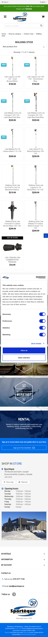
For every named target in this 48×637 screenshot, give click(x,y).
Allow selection (24, 358)
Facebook (14, 594)
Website (24, 482)
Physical (7, 632)
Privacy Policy (25, 634)
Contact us (6, 573)
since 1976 (18, 628)
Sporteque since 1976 (24, 618)
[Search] (24, 26)
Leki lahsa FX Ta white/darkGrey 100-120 (35, 151)
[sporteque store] (24, 526)
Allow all (24, 350)
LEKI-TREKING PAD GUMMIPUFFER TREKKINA (12, 259)
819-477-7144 (18, 579)
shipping (26, 632)
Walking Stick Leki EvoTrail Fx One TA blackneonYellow (12, 187)
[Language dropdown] (43, 2)
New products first (24, 47)
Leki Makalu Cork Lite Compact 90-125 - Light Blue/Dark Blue (36, 115)
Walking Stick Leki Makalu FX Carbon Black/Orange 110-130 (35, 224)
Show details (36, 343)
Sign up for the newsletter (24, 448)
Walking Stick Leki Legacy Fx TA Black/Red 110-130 (35, 187)
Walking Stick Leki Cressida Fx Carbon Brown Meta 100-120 (12, 223)
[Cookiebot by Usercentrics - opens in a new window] (35, 277)
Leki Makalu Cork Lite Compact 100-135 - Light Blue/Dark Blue (12, 115)
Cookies (33, 634)
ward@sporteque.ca (16, 586)
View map (10, 482)
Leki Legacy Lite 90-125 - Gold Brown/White (12, 79)
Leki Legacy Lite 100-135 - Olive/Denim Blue (36, 79)
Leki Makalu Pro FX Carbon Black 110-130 (12, 150)
